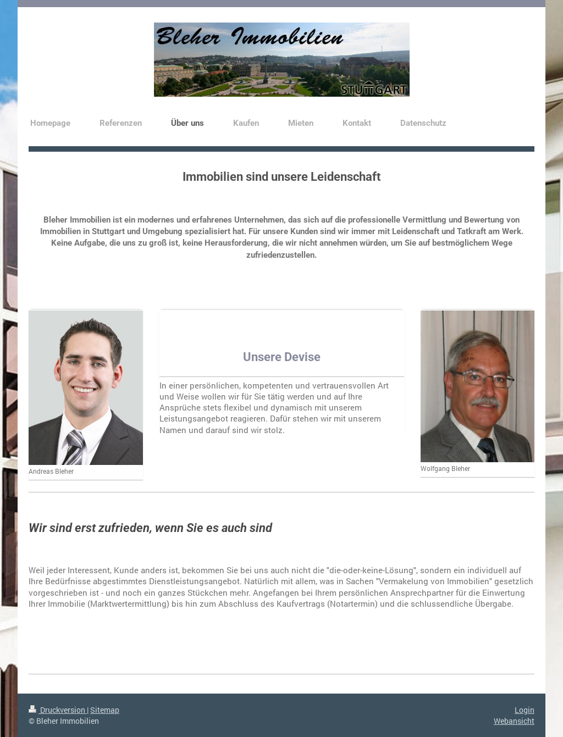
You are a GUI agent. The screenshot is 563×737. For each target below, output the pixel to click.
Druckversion (58, 710)
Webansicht (514, 721)
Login (524, 710)
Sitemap (104, 710)
